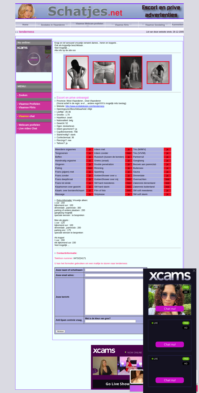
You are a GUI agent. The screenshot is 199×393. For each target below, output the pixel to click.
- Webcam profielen (28, 124)
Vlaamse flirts (121, 25)
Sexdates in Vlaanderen (52, 25)
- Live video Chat (27, 128)
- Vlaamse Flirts (26, 107)
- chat (26, 116)
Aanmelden (177, 24)
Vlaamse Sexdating (155, 25)
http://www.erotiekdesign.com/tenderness (84, 106)
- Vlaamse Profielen (28, 103)
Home (25, 24)
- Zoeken (22, 95)
